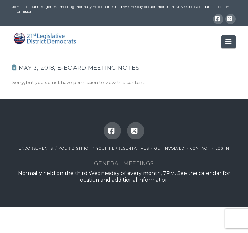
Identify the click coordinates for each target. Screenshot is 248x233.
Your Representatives (122, 148)
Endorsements (36, 148)
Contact (200, 148)
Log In (222, 148)
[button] (228, 41)
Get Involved (169, 148)
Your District (74, 148)
